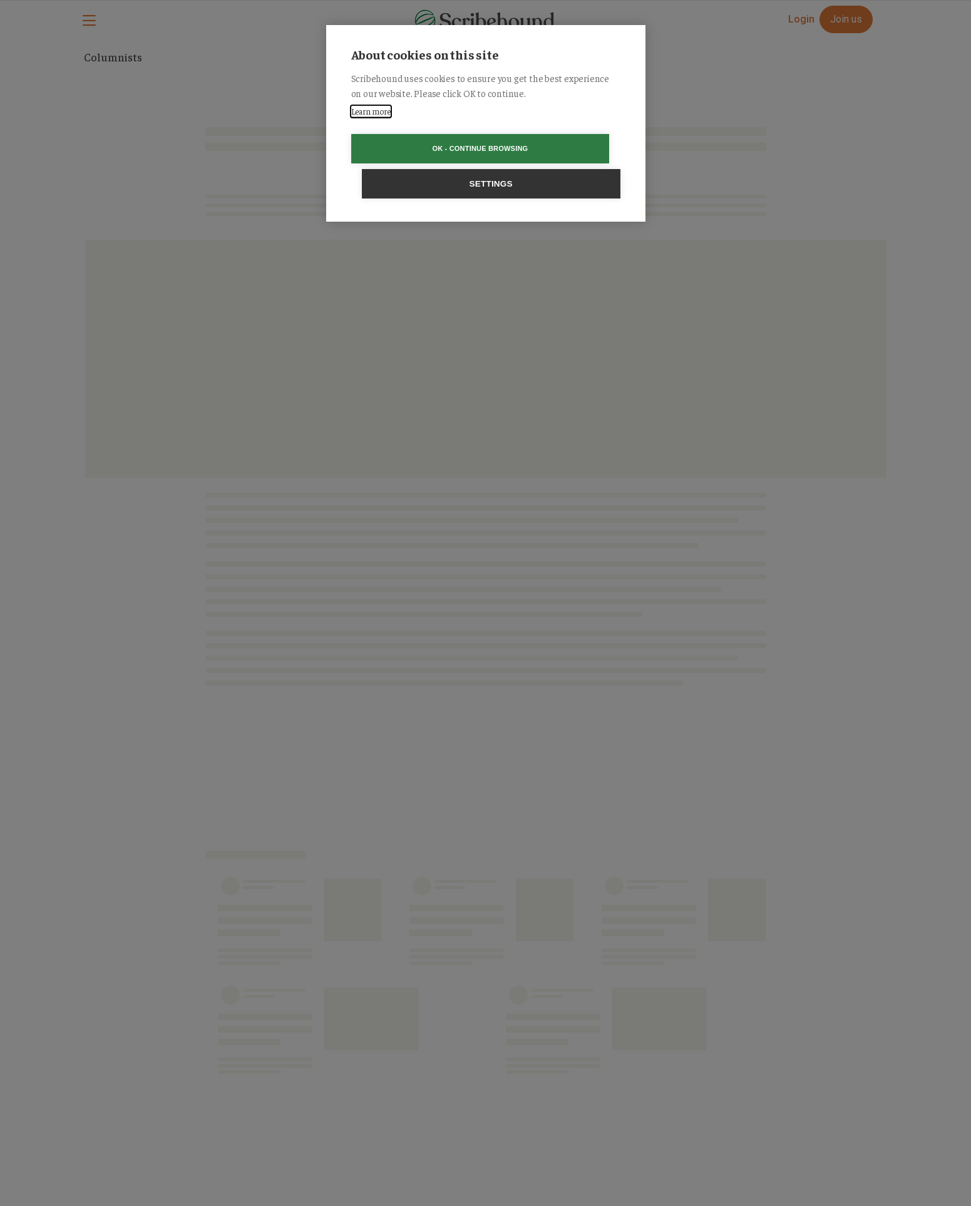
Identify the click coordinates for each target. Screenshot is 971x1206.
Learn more (371, 111)
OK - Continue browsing (413, 148)
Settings (557, 148)
